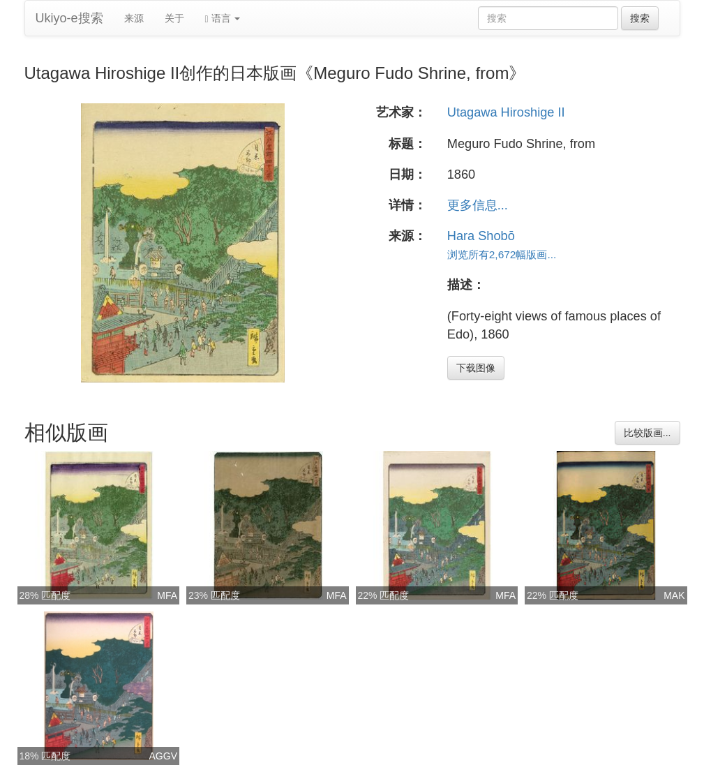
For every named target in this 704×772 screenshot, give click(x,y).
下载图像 (475, 367)
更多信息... (477, 205)
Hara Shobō (481, 236)
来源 (134, 18)
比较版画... (647, 432)
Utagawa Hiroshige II (506, 112)
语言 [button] (223, 18)
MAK (674, 595)
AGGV (163, 756)
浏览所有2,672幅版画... (502, 254)
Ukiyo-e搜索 (69, 18)
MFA (167, 595)
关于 (174, 18)
